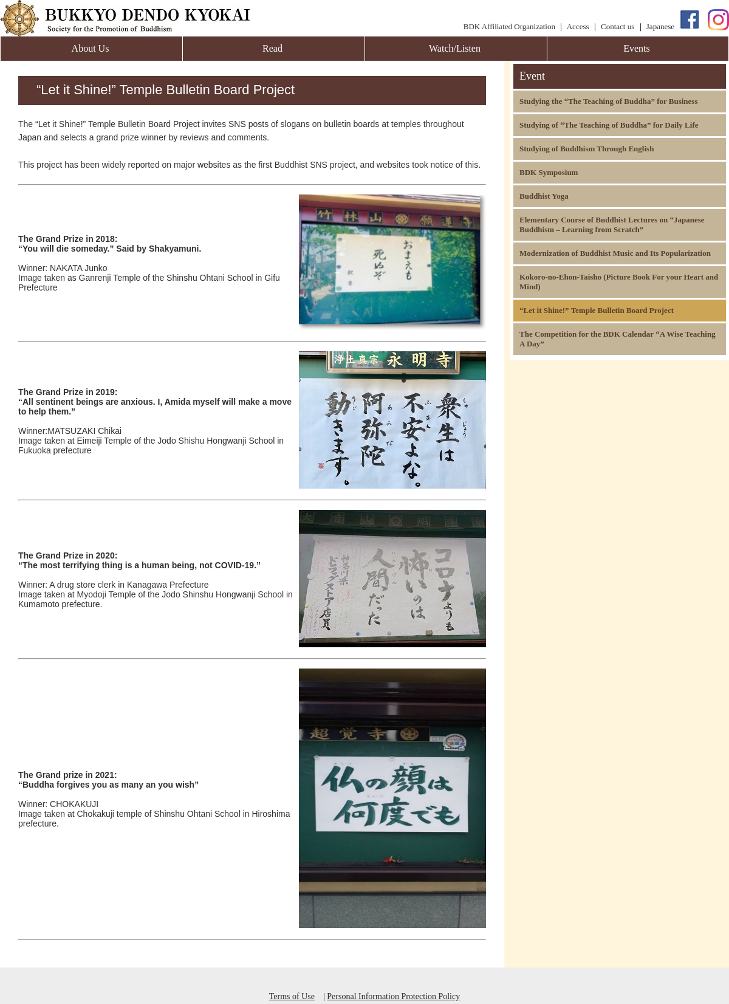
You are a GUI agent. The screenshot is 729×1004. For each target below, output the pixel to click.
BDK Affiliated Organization (509, 26)
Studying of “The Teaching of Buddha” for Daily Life (609, 124)
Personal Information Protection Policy (393, 996)
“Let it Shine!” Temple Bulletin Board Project (596, 310)
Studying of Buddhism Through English (586, 148)
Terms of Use (292, 996)
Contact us (617, 26)
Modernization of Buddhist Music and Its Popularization (615, 253)
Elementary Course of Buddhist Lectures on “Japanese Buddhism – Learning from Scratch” (612, 224)
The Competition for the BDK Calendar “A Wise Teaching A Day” (617, 338)
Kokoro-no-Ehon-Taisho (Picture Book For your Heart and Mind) (618, 281)
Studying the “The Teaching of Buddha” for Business (608, 101)
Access (578, 26)
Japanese (660, 26)
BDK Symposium (548, 172)
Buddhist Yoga (544, 196)
